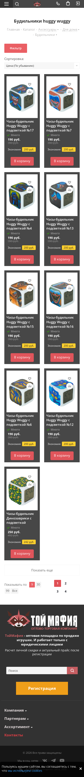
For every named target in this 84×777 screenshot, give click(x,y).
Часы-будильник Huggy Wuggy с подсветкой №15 (20, 321)
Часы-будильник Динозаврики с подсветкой (20, 518)
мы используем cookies (25, 771)
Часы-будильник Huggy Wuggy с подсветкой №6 (20, 420)
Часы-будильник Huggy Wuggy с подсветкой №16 (60, 321)
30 (38, 584)
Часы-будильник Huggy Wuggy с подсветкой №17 (20, 125)
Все (14, 591)
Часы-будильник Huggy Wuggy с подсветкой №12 (60, 420)
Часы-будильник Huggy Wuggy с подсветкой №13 (60, 223)
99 (7, 591)
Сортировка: (14, 59)
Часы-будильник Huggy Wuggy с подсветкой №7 (60, 125)
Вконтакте (45, 760)
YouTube (62, 760)
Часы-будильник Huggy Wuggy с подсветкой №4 (20, 223)
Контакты (13, 734)
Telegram (53, 760)
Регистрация (42, 688)
